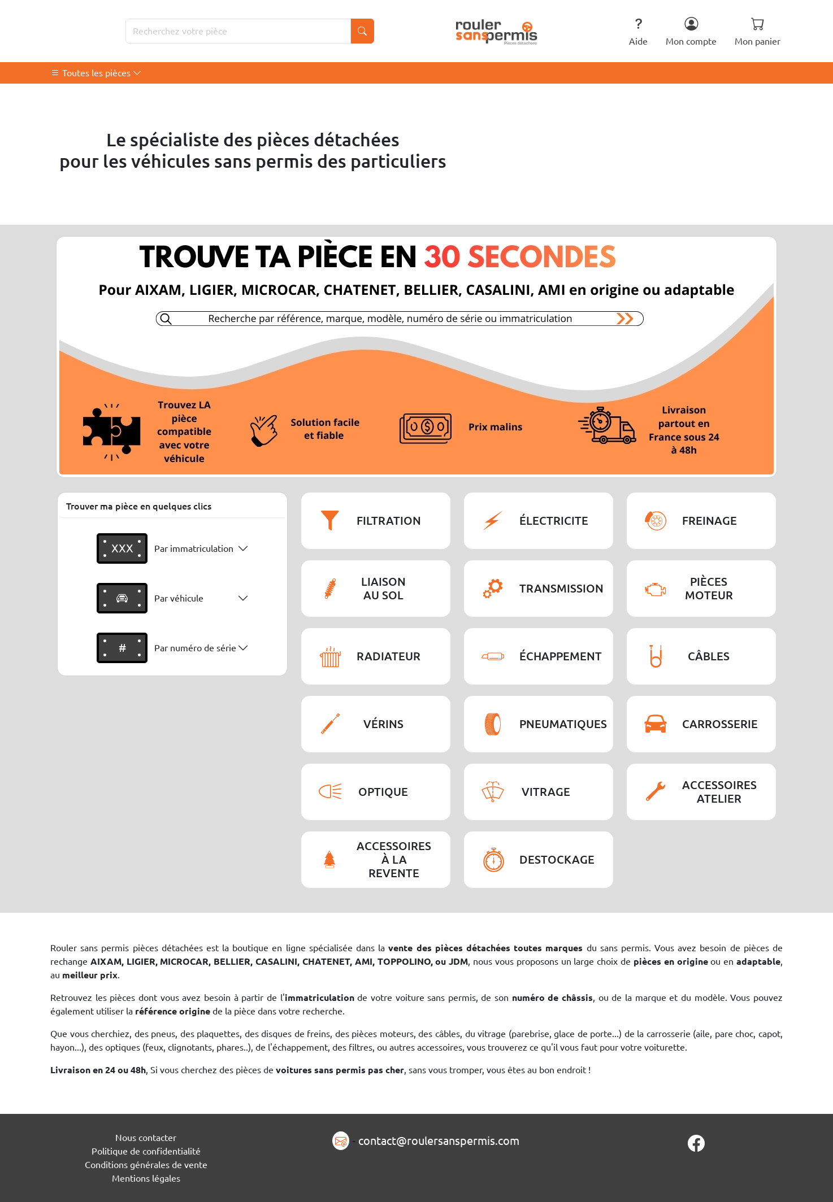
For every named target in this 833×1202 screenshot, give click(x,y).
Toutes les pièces (96, 73)
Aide (638, 31)
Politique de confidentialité (146, 1151)
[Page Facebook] (696, 1143)
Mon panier (757, 31)
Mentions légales (146, 1178)
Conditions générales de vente (146, 1165)
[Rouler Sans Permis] (497, 31)
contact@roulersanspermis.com (438, 1140)
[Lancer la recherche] (362, 31)
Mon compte (691, 31)
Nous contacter (145, 1138)
